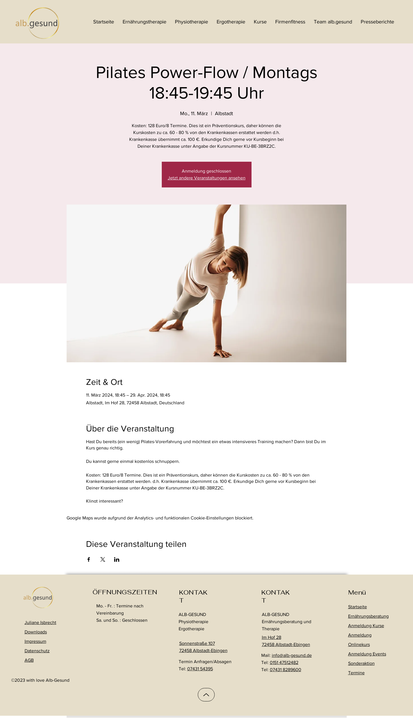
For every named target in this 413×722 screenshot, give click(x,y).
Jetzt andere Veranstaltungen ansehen (207, 177)
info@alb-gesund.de (292, 655)
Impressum (35, 641)
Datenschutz (37, 650)
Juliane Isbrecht (40, 622)
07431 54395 (200, 668)
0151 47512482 (284, 662)
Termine (356, 672)
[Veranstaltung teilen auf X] (102, 559)
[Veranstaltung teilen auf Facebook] (88, 559)
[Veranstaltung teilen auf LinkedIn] (116, 559)
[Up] (206, 694)
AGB (29, 660)
